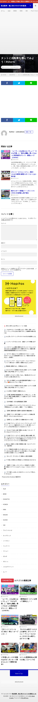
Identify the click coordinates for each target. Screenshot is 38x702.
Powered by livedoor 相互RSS (11, 477)
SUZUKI (5, 520)
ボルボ (5, 556)
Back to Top (19, 673)
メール (4, 251)
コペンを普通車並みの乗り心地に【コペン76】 (28, 658)
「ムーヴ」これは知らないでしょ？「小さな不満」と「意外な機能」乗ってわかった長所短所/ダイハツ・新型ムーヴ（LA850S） (9, 604)
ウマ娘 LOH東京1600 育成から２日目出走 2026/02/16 (21, 460)
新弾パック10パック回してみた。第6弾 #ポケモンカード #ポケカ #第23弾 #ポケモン (20, 376)
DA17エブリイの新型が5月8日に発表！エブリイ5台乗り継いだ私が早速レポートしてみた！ (20, 370)
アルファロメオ (7, 530)
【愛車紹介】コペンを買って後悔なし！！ (28, 600)
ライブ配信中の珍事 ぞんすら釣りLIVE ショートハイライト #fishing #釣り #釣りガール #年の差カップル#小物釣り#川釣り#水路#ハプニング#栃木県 (20, 451)
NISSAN (5, 515)
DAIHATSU (15, 67)
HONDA (5, 504)
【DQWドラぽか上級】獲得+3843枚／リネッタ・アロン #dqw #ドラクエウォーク (19, 431)
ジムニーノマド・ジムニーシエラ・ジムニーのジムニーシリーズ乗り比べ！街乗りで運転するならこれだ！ (19, 361)
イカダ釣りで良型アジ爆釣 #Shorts (16, 391)
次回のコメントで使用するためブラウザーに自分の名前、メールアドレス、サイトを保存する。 (19, 269)
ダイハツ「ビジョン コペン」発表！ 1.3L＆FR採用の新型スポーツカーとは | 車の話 (23, 174)
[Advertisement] (19, 33)
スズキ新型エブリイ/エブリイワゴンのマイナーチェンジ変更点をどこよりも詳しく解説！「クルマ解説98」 (20, 406)
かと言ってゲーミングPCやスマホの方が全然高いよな (21, 336)
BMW (15, 11)
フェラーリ (6, 546)
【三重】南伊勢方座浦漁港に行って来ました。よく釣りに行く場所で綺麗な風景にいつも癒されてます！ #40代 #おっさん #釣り (20, 396)
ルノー (5, 572)
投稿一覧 (28, 132)
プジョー (5, 551)
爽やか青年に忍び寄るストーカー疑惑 (16, 326)
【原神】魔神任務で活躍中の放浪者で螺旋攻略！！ (20, 410)
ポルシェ (5, 561)
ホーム (3, 11)
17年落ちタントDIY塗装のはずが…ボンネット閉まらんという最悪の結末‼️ (9, 660)
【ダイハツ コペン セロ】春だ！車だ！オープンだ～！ (9, 631)
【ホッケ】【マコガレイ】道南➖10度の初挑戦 (19, 456)
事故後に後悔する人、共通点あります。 (17, 366)
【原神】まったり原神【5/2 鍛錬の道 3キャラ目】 (20, 419)
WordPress (24, 698)
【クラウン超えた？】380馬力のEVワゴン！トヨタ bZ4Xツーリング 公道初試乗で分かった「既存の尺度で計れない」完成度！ (19, 355)
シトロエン (6, 541)
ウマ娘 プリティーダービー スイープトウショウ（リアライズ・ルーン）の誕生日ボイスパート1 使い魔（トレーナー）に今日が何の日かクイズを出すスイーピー (20, 425)
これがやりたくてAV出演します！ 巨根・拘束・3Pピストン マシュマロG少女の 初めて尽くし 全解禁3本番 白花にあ (20, 331)
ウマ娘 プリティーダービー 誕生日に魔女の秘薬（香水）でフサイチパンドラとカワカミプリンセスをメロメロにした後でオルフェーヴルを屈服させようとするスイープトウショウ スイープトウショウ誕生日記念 (20, 438)
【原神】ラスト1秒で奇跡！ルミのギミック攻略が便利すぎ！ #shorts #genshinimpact (19, 415)
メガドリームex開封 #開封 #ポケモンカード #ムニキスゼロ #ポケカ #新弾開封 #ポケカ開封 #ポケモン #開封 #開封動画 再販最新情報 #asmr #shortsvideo (20, 348)
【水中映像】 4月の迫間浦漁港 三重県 (16, 401)
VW (27, 11)
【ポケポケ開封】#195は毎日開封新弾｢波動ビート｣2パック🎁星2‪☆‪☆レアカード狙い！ (19, 381)
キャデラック (7, 535)
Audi (9, 11)
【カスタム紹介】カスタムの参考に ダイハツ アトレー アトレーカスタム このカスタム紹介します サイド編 (28, 633)
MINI (21, 11)
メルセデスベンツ (8, 566)
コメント (3, 223)
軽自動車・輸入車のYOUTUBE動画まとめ (24, 693)
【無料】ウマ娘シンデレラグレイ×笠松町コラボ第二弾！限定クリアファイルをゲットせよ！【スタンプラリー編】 (20, 466)
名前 (3, 243)
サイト (3, 259)
